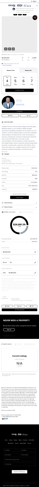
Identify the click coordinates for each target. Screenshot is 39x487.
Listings (10, 428)
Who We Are (11, 431)
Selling (19, 428)
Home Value (31, 428)
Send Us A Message (19, 460)
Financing (25, 428)
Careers (17, 431)
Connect (29, 431)
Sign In (33, 1)
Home (6, 428)
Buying (15, 428)
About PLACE (23, 431)
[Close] (35, 473)
